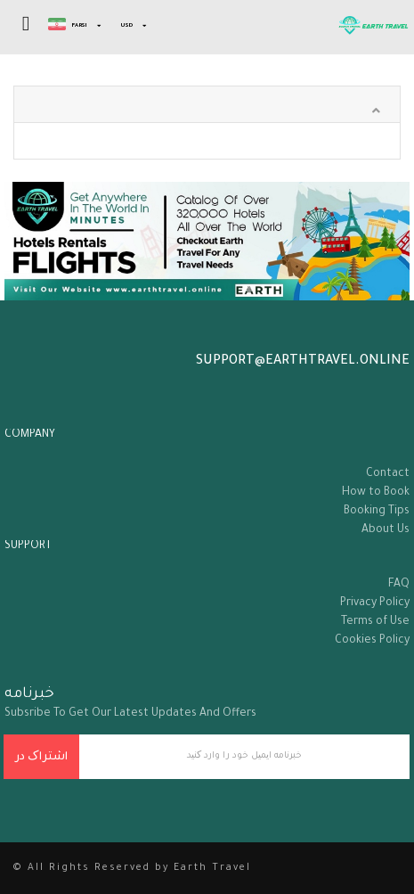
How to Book (376, 493)
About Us (385, 530)
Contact (388, 474)
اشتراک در (41, 757)
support (28, 546)
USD (126, 25)
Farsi (67, 25)
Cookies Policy (372, 641)
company (29, 435)
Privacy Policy (375, 603)
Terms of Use (375, 622)
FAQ (399, 584)
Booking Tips (377, 511)
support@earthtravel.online (303, 362)
